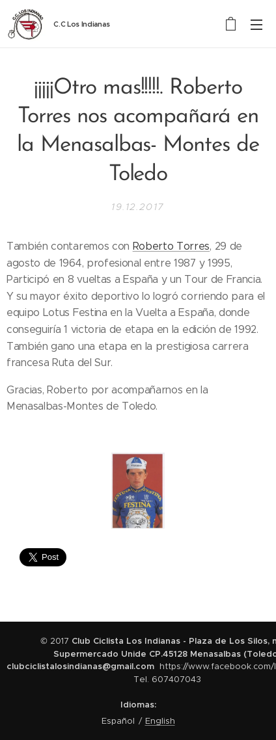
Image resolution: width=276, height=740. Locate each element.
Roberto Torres (171, 246)
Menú (256, 24)
